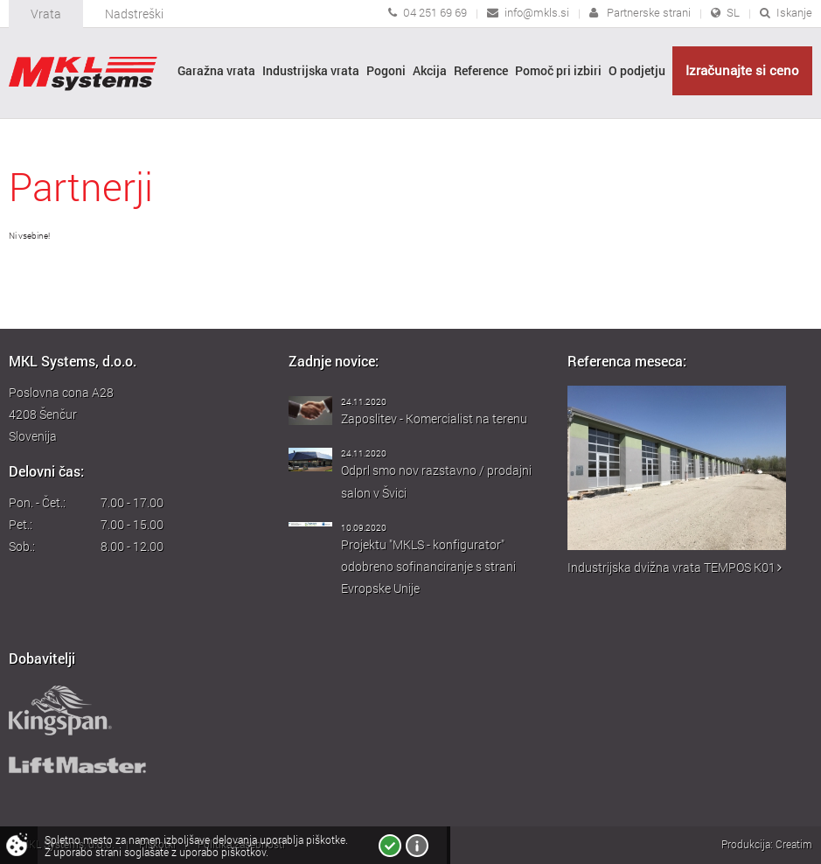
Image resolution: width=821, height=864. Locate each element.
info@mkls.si (536, 12)
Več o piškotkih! (417, 845)
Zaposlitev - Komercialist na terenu (434, 418)
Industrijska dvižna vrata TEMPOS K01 (674, 567)
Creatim (794, 844)
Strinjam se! (390, 845)
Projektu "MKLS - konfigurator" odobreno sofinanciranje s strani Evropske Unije (428, 566)
